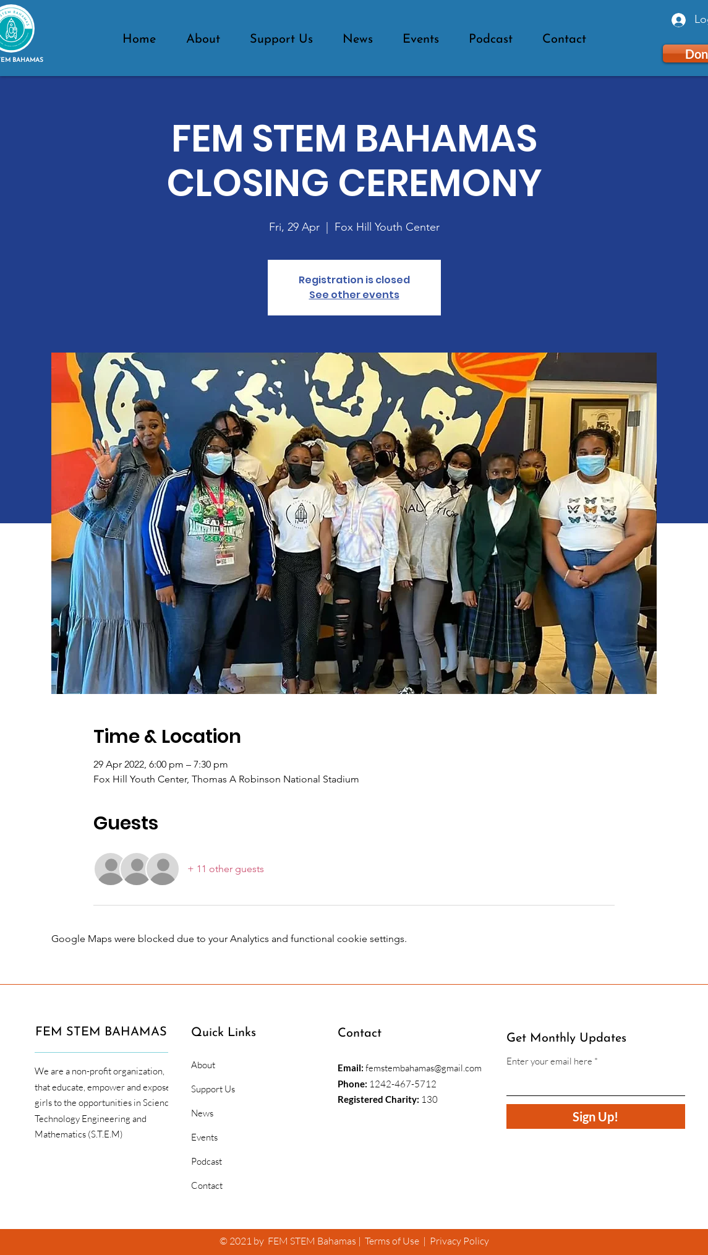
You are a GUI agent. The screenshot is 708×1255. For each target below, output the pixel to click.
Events (204, 1137)
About (203, 1065)
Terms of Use (392, 1241)
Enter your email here (549, 1061)
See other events (354, 295)
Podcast (206, 1161)
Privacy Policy (459, 1241)
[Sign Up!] (595, 1116)
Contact (207, 1185)
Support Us (213, 1089)
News (202, 1113)
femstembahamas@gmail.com (423, 1068)
